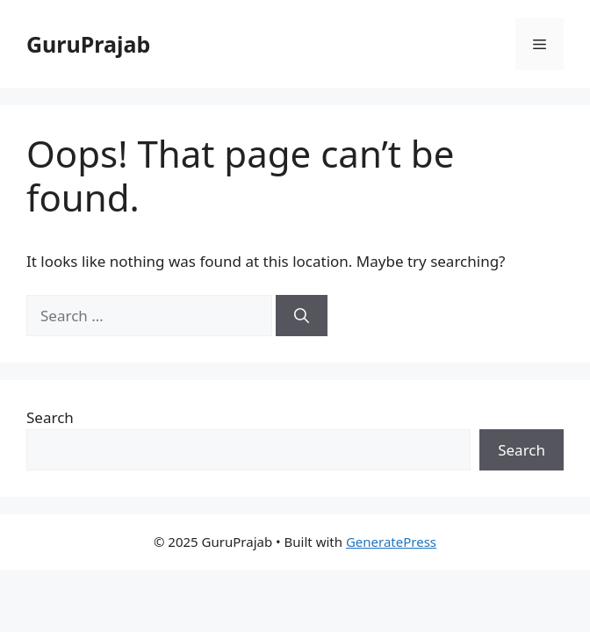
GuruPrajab (88, 44)
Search (50, 417)
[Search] (301, 316)
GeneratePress (391, 541)
